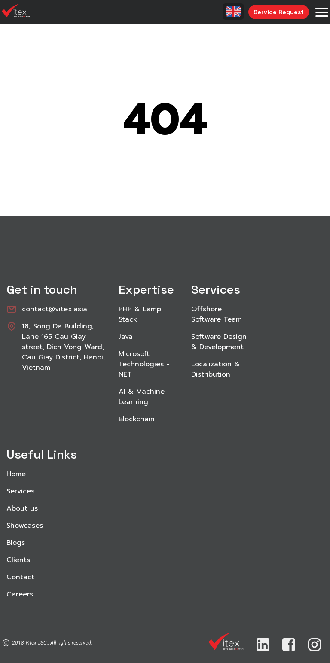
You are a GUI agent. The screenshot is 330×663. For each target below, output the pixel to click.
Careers (19, 594)
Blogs (15, 543)
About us (22, 508)
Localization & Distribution (215, 369)
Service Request (279, 12)
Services (20, 491)
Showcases (24, 525)
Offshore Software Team (216, 314)
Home (16, 474)
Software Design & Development (219, 342)
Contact (20, 577)
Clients (18, 560)
